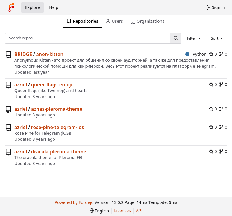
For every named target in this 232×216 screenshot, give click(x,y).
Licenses (122, 210)
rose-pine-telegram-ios (57, 127)
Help (53, 7)
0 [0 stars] (213, 54)
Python (196, 54)
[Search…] (175, 38)
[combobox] (194, 38)
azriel (20, 85)
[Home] (11, 7)
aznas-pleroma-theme (56, 109)
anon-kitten (49, 54)
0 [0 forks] (223, 54)
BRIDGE (23, 54)
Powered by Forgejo (74, 202)
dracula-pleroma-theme (58, 151)
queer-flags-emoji (51, 85)
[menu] (99, 211)
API (139, 210)
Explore (32, 7)
